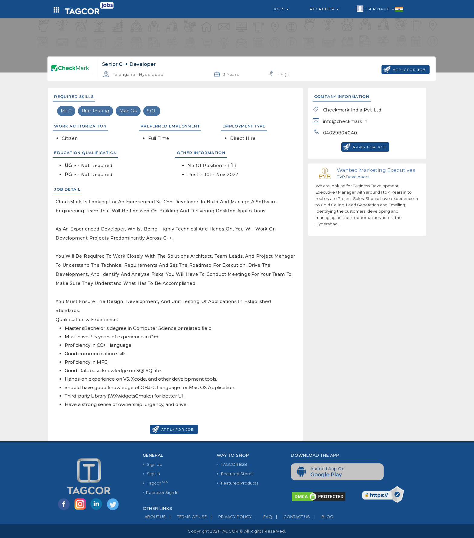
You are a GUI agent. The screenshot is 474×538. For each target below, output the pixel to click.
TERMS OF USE (186, 516)
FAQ (262, 516)
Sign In (151, 473)
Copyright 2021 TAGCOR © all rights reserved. (237, 531)
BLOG (321, 516)
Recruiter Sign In (160, 492)
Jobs (281, 9)
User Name (380, 9)
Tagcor (155, 482)
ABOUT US (154, 516)
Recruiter (324, 9)
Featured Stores (235, 473)
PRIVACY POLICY (229, 516)
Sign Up (152, 464)
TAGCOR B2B (232, 464)
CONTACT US (291, 516)
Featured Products (237, 483)
